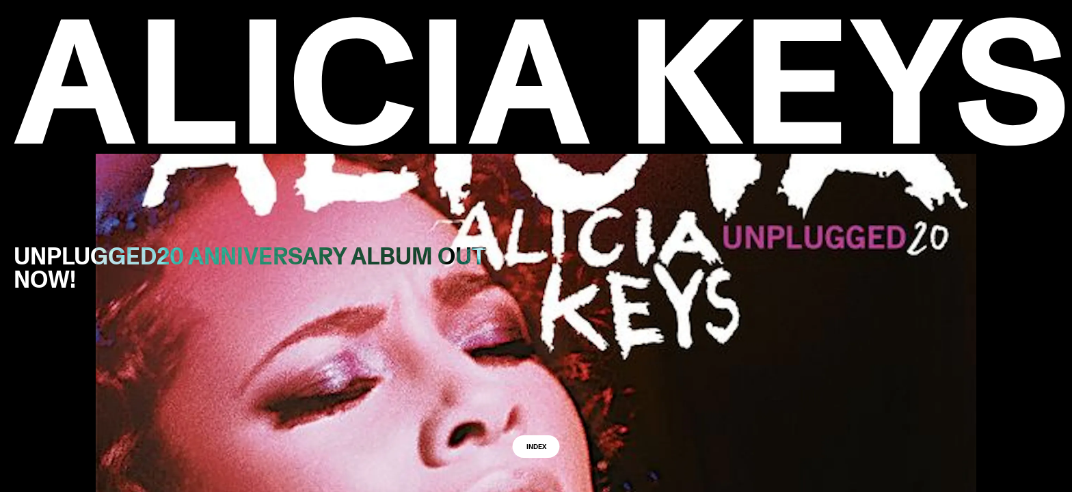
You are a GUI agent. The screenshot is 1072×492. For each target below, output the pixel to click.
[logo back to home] (539, 81)
